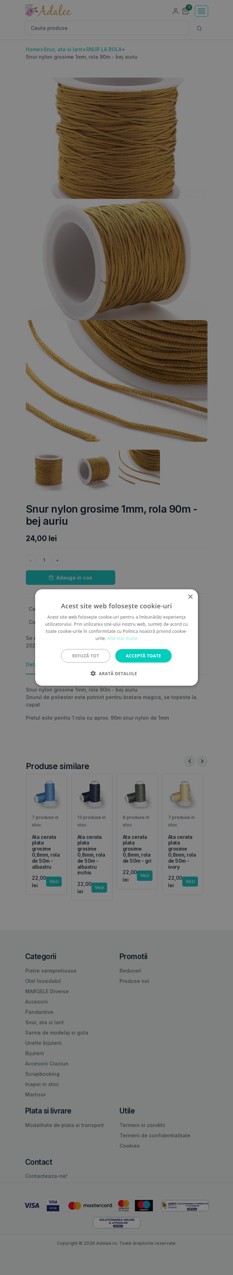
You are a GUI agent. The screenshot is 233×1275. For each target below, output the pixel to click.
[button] (116, 673)
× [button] (190, 597)
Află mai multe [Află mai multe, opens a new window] (122, 638)
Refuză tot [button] (85, 655)
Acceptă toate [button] (143, 655)
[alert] (116, 637)
